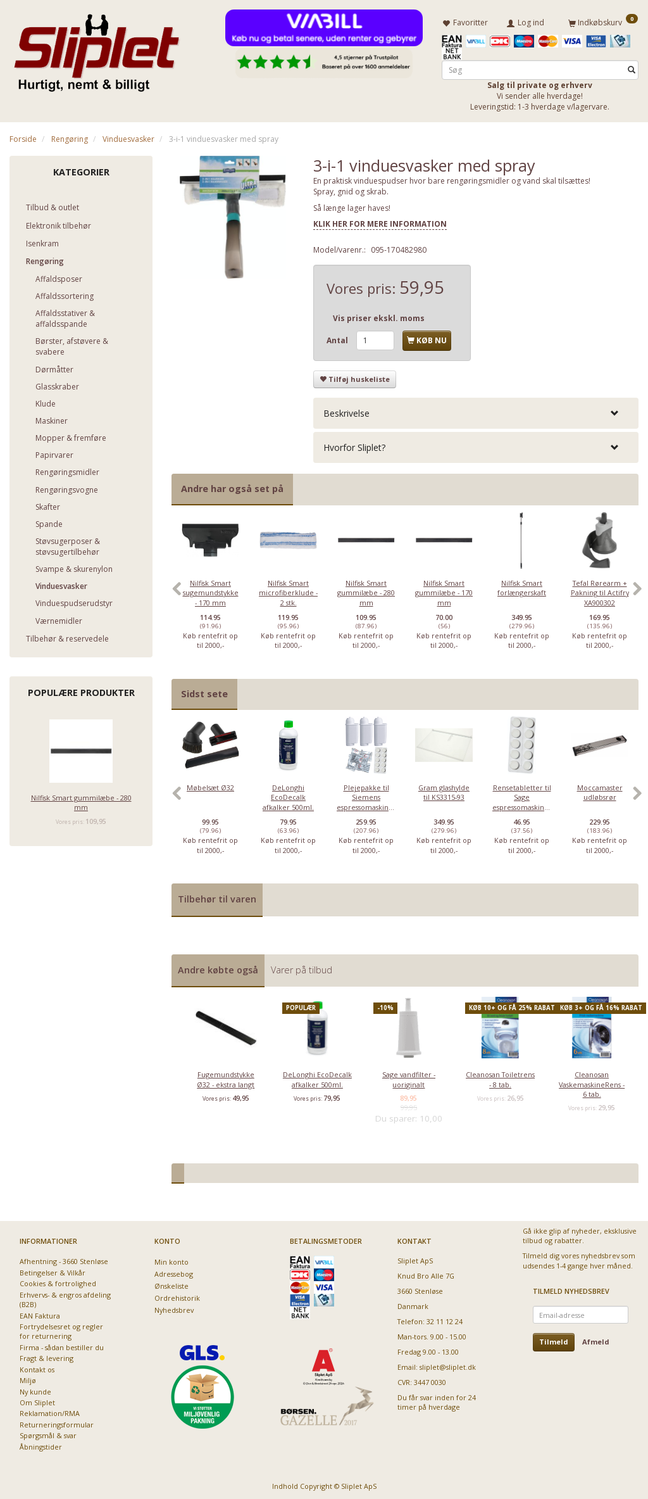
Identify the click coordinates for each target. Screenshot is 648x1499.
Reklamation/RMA (50, 1411)
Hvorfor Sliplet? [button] (354, 445)
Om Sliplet (37, 1400)
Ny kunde (35, 1389)
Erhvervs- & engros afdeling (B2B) (65, 1296)
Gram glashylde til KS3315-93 (444, 789)
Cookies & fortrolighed (58, 1281)
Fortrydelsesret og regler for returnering (61, 1328)
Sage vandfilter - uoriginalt (408, 1076)
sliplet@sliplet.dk (448, 1364)
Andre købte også (218, 967)
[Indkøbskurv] (603, 21)
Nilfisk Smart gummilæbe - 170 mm (444, 590)
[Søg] (631, 67)
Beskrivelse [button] (346, 410)
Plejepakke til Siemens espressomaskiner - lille (366, 799)
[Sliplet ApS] (96, 49)
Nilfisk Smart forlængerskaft (521, 585)
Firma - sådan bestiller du (62, 1345)
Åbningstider (41, 1444)
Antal (338, 338)
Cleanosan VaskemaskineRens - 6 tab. (592, 1081)
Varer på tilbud (301, 967)
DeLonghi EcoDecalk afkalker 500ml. (288, 794)
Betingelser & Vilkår (52, 1270)
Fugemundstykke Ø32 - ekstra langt (225, 1076)
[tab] (476, 411)
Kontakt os (37, 1367)
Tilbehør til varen (217, 896)
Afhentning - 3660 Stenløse (64, 1259)
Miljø (28, 1377)
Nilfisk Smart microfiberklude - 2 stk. (288, 590)
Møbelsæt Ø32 (210, 785)
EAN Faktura (40, 1313)
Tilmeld (553, 1339)
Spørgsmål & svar (48, 1433)
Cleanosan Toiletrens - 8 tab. (500, 1076)
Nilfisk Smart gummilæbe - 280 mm (81, 799)
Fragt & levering (46, 1355)
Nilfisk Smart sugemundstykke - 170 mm (211, 590)
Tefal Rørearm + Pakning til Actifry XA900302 (600, 590)
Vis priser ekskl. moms (379, 315)
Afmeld (595, 1339)
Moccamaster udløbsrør (600, 789)
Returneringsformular (57, 1422)
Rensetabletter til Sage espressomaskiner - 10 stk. (521, 799)
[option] (210, 592)
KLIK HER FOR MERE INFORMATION (380, 221)
